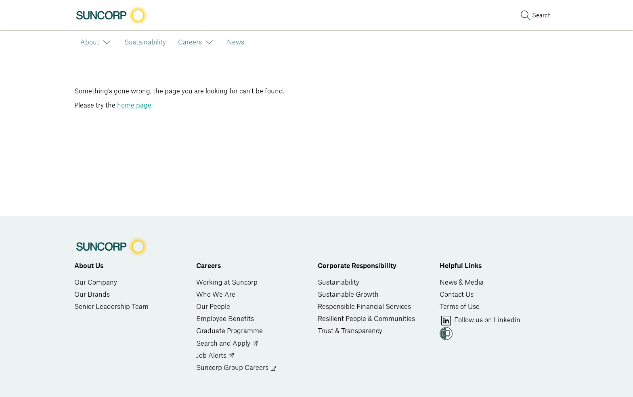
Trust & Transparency (350, 331)
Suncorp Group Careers (236, 368)
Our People (213, 307)
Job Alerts (215, 356)
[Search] (535, 15)
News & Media (462, 282)
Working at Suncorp (227, 282)
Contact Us (457, 294)
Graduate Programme (229, 331)
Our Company (95, 282)
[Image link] (110, 15)
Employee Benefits (225, 319)
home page (134, 105)
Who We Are (215, 294)
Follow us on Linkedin (480, 320)
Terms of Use (460, 307)
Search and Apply (227, 343)
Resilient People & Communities (366, 319)
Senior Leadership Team (111, 307)
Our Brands (92, 294)
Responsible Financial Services (364, 307)
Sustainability (338, 282)
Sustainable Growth (348, 294)
